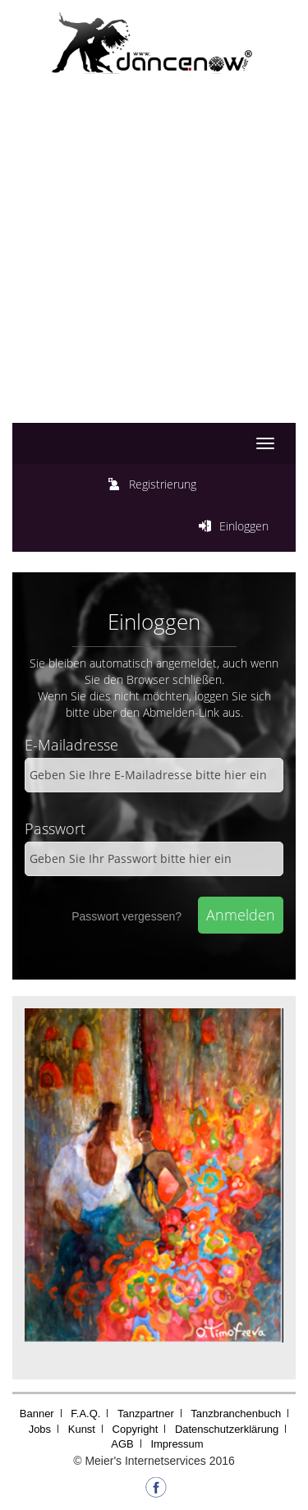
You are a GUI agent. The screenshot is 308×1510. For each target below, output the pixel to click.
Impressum (176, 1444)
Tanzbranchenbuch (236, 1413)
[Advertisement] (154, 265)
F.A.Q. (85, 1413)
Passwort (55, 828)
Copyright (136, 1429)
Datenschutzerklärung (226, 1429)
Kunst (81, 1429)
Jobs (40, 1429)
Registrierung (162, 484)
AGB (122, 1444)
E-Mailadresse (71, 745)
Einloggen (244, 526)
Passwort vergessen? (126, 916)
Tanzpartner (145, 1413)
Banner (37, 1413)
